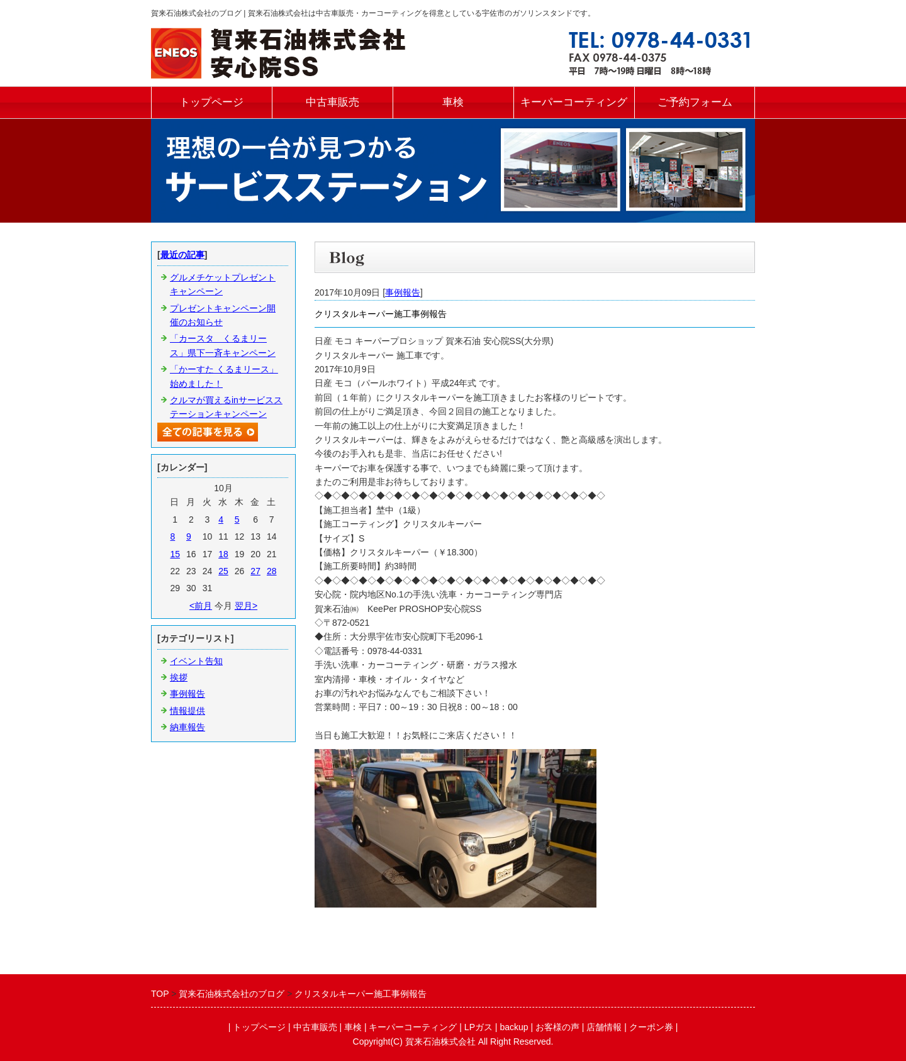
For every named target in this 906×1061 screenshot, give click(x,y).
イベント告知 (196, 661)
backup (514, 1027)
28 (272, 571)
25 (223, 571)
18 (223, 554)
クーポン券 (651, 1027)
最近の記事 (182, 255)
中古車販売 (332, 102)
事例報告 (402, 292)
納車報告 (187, 727)
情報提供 (187, 711)
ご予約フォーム (694, 102)
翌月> (246, 606)
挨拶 (178, 677)
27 (255, 571)
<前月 (200, 606)
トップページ (211, 102)
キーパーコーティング (573, 102)
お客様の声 (557, 1027)
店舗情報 (604, 1027)
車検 (453, 102)
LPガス (478, 1027)
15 (175, 554)
